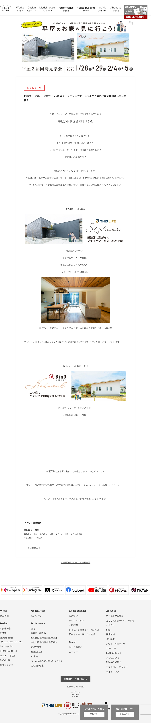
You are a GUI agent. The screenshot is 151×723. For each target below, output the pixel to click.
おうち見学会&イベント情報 (120, 620)
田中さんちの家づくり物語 (82, 634)
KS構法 (34, 656)
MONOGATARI (113, 662)
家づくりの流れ (76, 620)
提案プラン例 (6, 665)
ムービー (73, 652)
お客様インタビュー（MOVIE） (84, 630)
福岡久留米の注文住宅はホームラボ (5, 8)
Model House (38, 610)
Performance (38, 623)
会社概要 (110, 639)
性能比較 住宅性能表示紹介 (44, 642)
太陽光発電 (36, 647)
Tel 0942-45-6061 (75, 686)
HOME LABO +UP (8, 651)
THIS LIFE (111, 648)
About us (111, 610)
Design (3, 623)
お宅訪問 (73, 625)
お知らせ (110, 625)
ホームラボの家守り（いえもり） (47, 661)
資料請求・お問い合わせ (75, 679)
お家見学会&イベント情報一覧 (75, 562)
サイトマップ (112, 672)
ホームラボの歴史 (114, 616)
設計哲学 (73, 616)
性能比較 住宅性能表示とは (44, 638)
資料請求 (135, 12)
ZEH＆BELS (36, 652)
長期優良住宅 (37, 666)
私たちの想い (75, 647)
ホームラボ (75, 694)
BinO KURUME (113, 653)
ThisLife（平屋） (8, 656)
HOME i (4, 633)
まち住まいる (112, 658)
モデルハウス (37, 616)
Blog (108, 630)
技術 (33, 628)
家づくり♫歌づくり (115, 644)
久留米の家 (5, 628)
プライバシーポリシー (117, 667)
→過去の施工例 (33, 548)
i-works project (6, 646)
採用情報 (110, 634)
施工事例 (4, 616)
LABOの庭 (5, 660)
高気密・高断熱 (38, 633)
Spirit (72, 642)
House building (77, 610)
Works (3, 610)
